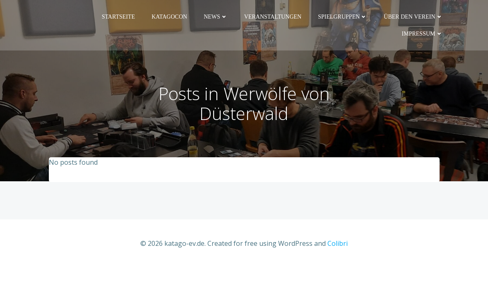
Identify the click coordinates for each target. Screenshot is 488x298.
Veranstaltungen (272, 17)
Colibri (337, 243)
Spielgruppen (342, 17)
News (216, 17)
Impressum (422, 34)
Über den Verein (413, 17)
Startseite (118, 17)
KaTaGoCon (169, 17)
